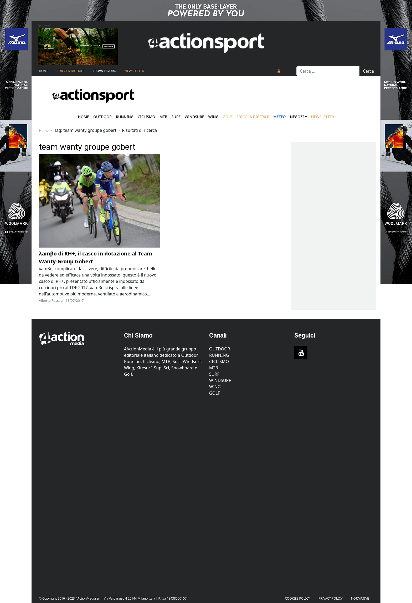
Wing (213, 116)
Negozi (297, 116)
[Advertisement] (78, 492)
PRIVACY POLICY (330, 598)
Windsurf (194, 116)
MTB (213, 368)
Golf (214, 393)
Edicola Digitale (70, 71)
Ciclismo (146, 116)
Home (43, 71)
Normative (360, 598)
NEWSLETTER (134, 71)
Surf (176, 116)
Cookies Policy (297, 598)
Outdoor (102, 116)
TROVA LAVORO (104, 71)
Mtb (163, 116)
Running (124, 116)
